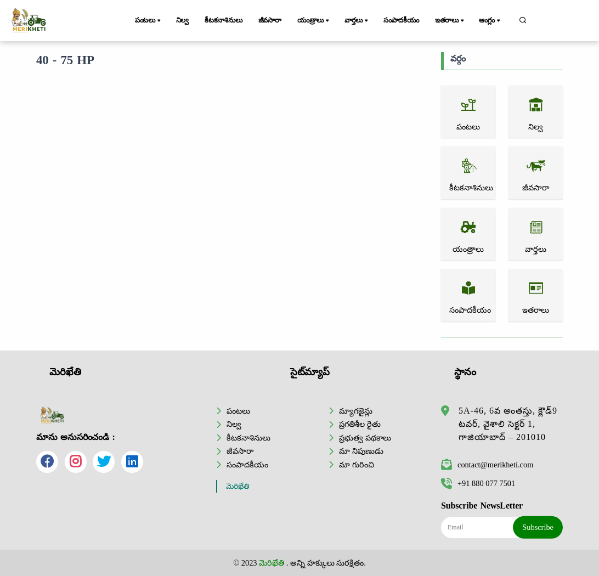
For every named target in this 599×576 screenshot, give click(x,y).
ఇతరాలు (450, 20)
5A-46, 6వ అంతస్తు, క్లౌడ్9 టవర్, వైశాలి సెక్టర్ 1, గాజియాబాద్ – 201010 (508, 424)
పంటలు (148, 20)
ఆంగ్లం (490, 20)
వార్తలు (357, 20)
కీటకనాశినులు (223, 20)
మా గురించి (356, 464)
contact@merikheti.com (487, 464)
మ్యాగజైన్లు (355, 410)
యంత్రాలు (314, 20)
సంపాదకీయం (401, 20)
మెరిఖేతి (238, 486)
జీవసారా (269, 20)
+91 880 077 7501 (478, 483)
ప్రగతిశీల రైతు (360, 424)
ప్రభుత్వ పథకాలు (365, 437)
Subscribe (537, 527)
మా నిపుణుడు (361, 451)
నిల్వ (182, 20)
